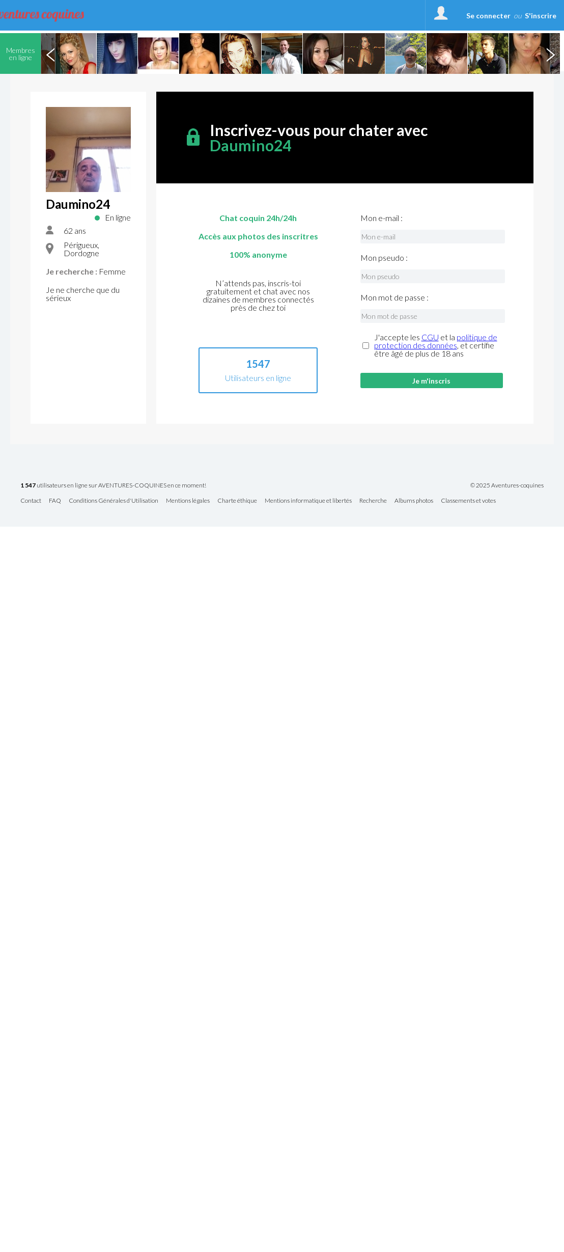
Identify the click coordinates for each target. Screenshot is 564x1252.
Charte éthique (237, 501)
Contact (30, 501)
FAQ (55, 501)
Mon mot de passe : (394, 297)
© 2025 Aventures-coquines (507, 485)
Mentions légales (188, 501)
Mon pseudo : (384, 258)
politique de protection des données (435, 341)
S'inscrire (540, 15)
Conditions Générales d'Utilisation (113, 501)
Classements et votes (468, 501)
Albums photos (413, 501)
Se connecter (488, 15)
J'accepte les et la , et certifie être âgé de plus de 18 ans (435, 345)
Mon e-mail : (381, 218)
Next (550, 53)
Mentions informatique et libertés (308, 501)
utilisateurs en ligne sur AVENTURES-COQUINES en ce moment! (113, 485)
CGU (430, 337)
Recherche (373, 501)
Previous (50, 53)
